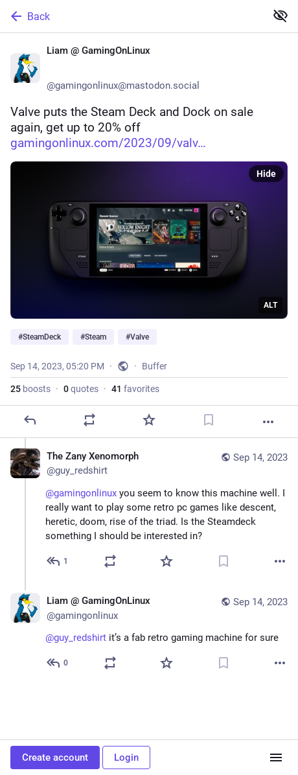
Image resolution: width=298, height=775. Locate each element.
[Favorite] (149, 420)
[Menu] (276, 757)
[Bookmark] (208, 420)
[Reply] (30, 420)
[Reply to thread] (58, 561)
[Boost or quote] (89, 420)
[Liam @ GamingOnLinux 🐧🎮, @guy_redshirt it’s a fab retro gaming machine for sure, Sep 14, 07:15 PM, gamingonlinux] (149, 633)
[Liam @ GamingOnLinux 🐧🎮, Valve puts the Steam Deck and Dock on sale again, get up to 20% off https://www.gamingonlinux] (149, 235)
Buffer (154, 366)
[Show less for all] (280, 15)
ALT (270, 305)
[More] (268, 422)
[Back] (131, 16)
